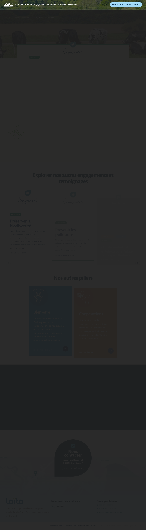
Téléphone (77, 468)
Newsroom (72, 4)
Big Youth (137, 526)
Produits (28, 4)
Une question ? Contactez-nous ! (126, 4)
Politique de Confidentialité (77, 526)
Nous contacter (73, 453)
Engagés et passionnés (22, 17)
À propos (19, 4)
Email (66, 468)
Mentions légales (57, 526)
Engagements (39, 4)
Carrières (62, 4)
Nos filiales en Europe (107, 509)
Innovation (52, 4)
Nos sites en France (106, 505)
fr (106, 4)
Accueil (9, 17)
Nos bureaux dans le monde (109, 512)
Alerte (93, 526)
